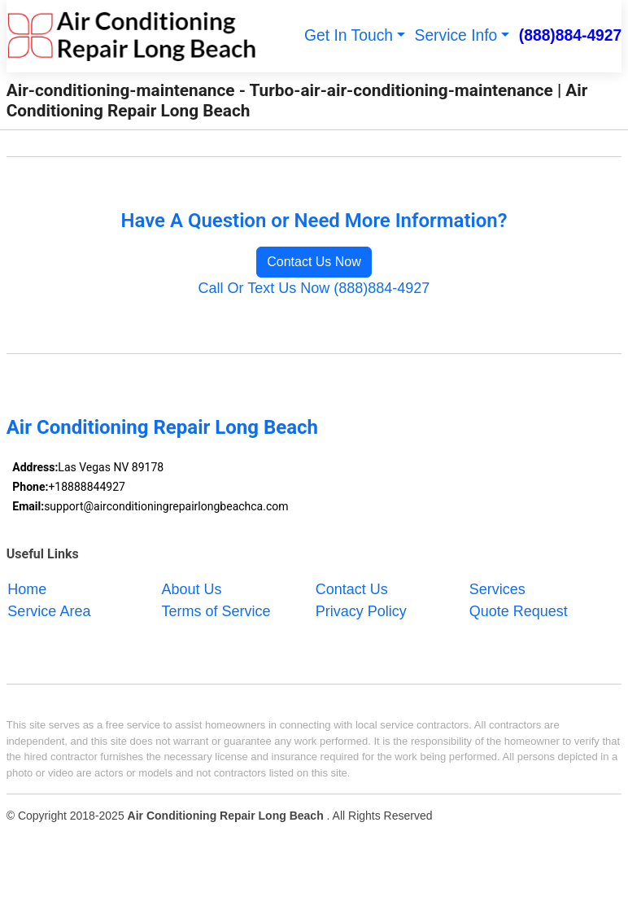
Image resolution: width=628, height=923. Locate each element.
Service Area (48, 610)
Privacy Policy (361, 610)
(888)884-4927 (570, 35)
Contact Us (352, 588)
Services (497, 588)
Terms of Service (216, 610)
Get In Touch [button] (348, 35)
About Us (192, 588)
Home (26, 588)
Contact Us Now (314, 262)
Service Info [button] (456, 35)
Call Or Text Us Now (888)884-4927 (314, 288)
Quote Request (518, 610)
